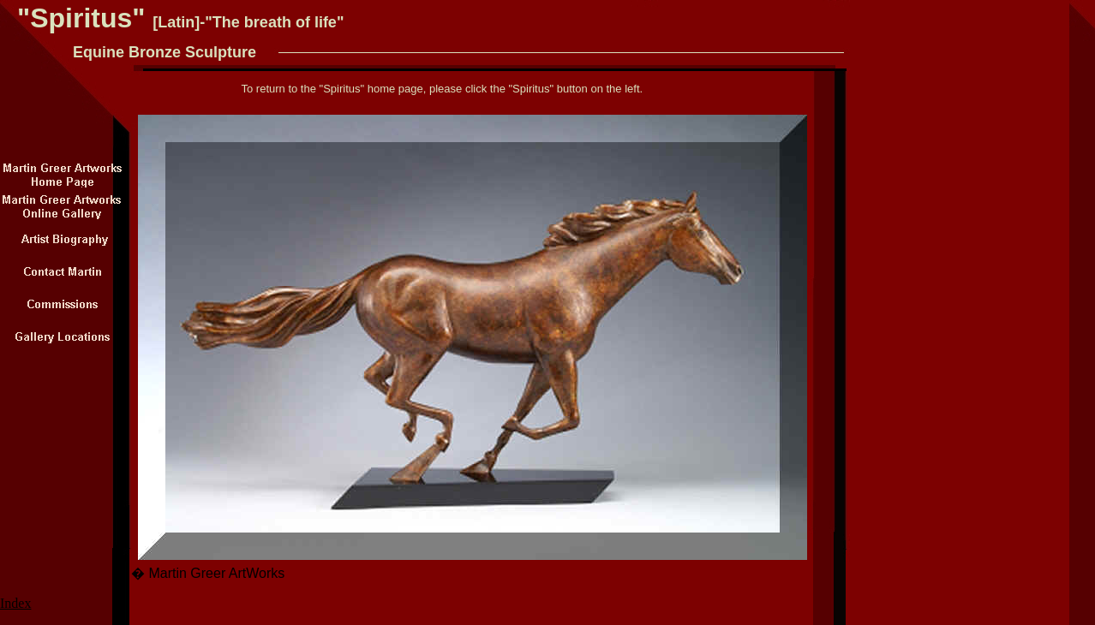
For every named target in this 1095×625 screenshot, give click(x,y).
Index (15, 603)
